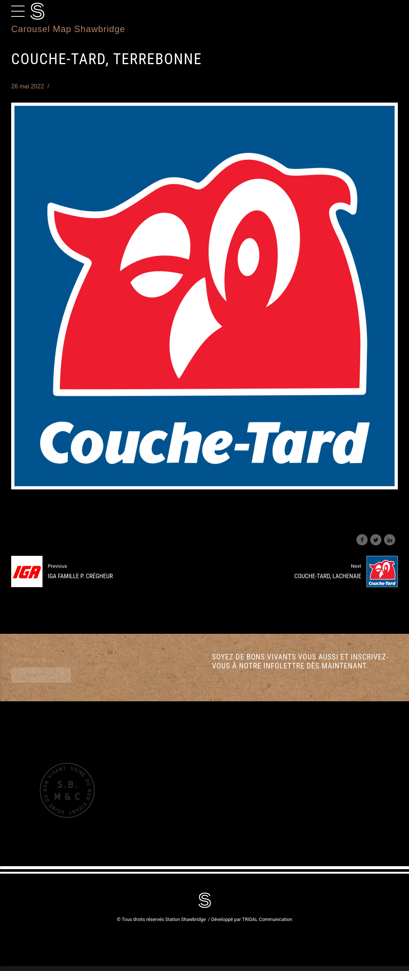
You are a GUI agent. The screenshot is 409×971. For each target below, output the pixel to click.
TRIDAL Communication (267, 919)
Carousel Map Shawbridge (68, 29)
